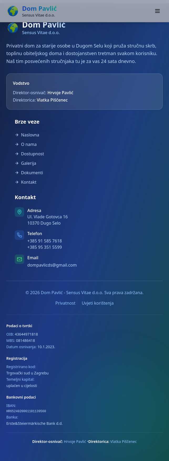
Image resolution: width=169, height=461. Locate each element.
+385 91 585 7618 (44, 241)
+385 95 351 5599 (44, 247)
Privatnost (65, 303)
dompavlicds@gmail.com (52, 265)
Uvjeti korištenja (98, 303)
